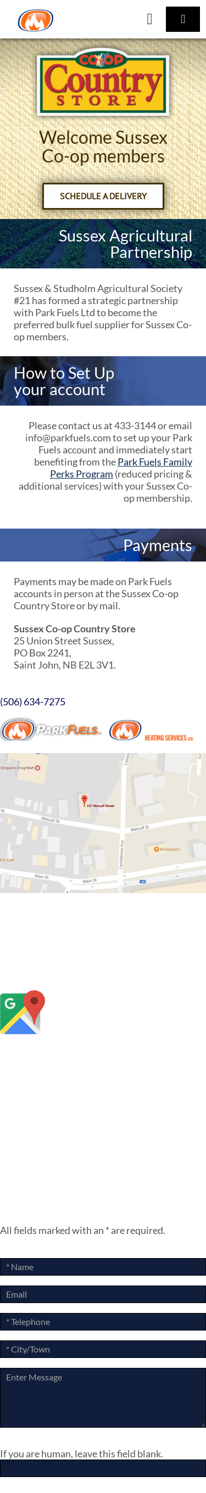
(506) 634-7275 (32, 701)
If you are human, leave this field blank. (81, 1453)
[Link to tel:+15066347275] (150, 19)
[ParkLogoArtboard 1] (35, 13)
